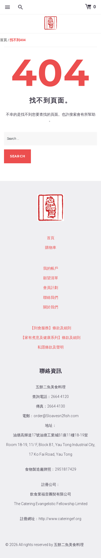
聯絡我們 (50, 297)
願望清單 (50, 278)
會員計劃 (50, 287)
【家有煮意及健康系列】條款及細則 (50, 337)
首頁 (3, 40)
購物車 (50, 247)
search (17, 156)
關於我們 (50, 307)
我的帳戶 (50, 268)
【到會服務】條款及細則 (50, 328)
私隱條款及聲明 (51, 347)
